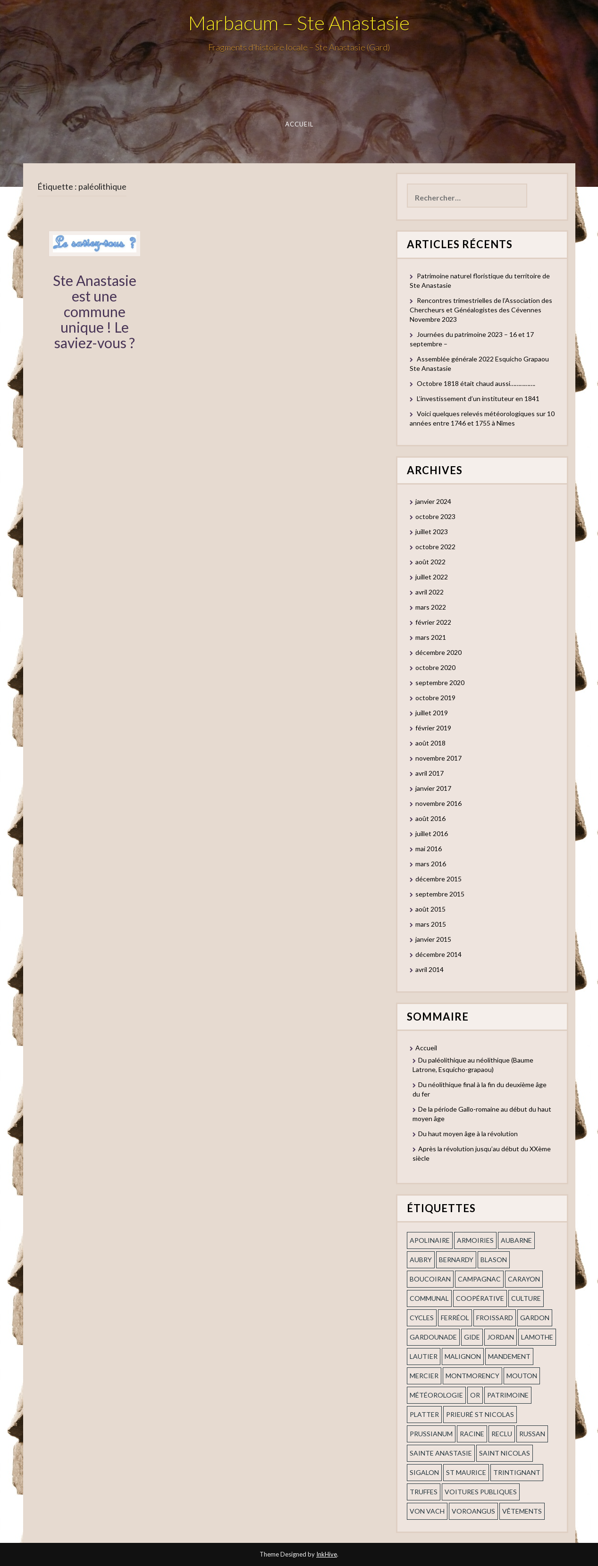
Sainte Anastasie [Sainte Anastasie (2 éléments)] (441, 1453)
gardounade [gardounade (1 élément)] (433, 1337)
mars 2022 (430, 607)
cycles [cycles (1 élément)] (422, 1318)
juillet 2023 (431, 532)
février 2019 (433, 728)
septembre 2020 (439, 682)
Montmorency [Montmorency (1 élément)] (472, 1376)
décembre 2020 (438, 652)
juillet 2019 (431, 713)
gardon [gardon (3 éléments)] (534, 1318)
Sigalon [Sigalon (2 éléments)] (424, 1472)
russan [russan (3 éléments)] (532, 1434)
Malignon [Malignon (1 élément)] (463, 1356)
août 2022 (430, 562)
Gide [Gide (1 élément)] (472, 1337)
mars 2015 (430, 924)
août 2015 (430, 909)
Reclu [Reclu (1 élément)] (501, 1434)
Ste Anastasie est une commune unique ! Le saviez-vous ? (94, 311)
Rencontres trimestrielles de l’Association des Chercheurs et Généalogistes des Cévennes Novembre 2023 (481, 309)
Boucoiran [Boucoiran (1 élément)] (430, 1279)
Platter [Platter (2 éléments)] (424, 1414)
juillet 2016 (431, 833)
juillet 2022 (431, 577)
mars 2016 (430, 864)
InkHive (326, 1554)
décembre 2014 (438, 954)
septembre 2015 (439, 894)
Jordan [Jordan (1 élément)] (500, 1337)
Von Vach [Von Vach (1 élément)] (427, 1511)
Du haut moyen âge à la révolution (468, 1134)
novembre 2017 (438, 758)
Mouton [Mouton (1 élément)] (521, 1376)
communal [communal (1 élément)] (429, 1298)
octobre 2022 (435, 547)
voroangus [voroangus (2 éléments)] (473, 1511)
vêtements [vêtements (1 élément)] (522, 1511)
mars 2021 (430, 637)
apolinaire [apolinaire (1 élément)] (430, 1240)
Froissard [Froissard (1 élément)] (494, 1318)
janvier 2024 (433, 501)
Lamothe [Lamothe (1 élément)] (537, 1337)
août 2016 (430, 818)
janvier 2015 (433, 939)
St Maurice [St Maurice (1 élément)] (466, 1472)
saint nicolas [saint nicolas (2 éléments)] (504, 1453)
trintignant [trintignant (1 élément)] (516, 1472)
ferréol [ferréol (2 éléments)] (455, 1318)
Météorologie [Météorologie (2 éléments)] (436, 1395)
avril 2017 (429, 773)
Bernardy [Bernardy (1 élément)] (456, 1260)
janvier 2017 (433, 788)
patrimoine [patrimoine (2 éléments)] (508, 1395)
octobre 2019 (435, 698)
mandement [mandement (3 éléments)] (509, 1356)
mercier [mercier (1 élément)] (424, 1376)
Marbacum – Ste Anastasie (299, 22)
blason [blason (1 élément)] (493, 1260)
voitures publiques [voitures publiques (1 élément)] (481, 1492)
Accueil (299, 124)
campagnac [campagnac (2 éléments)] (479, 1279)
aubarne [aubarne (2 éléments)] (516, 1240)
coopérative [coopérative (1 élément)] (480, 1298)
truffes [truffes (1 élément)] (424, 1492)
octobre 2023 (435, 516)
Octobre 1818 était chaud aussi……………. (476, 383)
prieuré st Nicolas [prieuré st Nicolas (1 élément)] (480, 1414)
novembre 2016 (438, 803)
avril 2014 (429, 969)
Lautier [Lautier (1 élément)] (424, 1356)
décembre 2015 (438, 879)
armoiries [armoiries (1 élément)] (475, 1240)
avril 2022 (429, 592)
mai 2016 (428, 849)
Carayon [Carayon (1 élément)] (524, 1279)
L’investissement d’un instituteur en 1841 (478, 398)
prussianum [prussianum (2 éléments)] (431, 1434)
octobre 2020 (435, 667)
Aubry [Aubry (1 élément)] (421, 1260)
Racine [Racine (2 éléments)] (472, 1434)
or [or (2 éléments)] (475, 1395)
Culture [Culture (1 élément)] (526, 1298)
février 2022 (433, 622)
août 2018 (430, 743)
